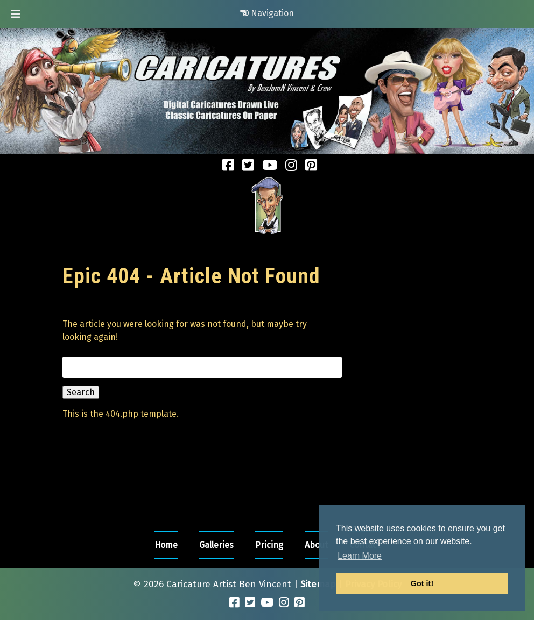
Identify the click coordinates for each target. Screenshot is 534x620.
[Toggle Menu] (15, 14)
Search (81, 392)
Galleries (216, 545)
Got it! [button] (422, 583)
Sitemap (318, 584)
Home (166, 545)
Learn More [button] (360, 555)
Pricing (269, 545)
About (316, 545)
